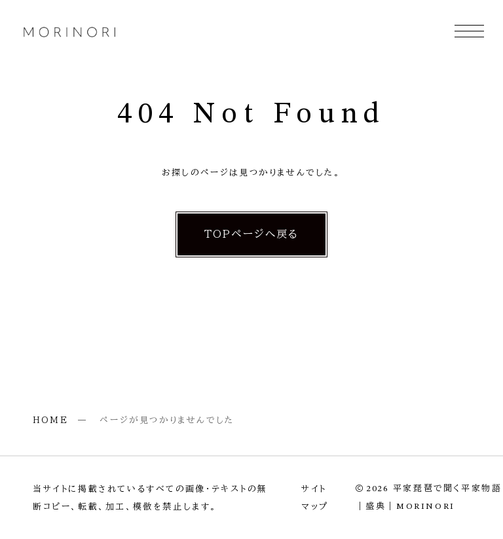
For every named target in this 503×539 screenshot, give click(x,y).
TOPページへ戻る (251, 234)
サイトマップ (315, 498)
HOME (50, 420)
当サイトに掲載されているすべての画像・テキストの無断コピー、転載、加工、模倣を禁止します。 (150, 498)
